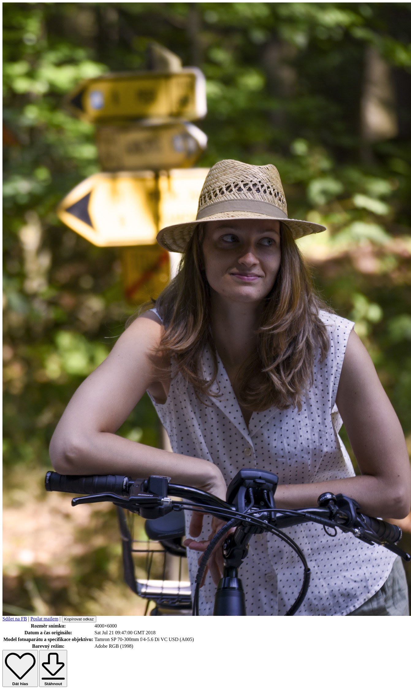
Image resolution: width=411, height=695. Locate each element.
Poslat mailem (44, 618)
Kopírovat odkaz (79, 619)
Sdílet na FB (14, 618)
